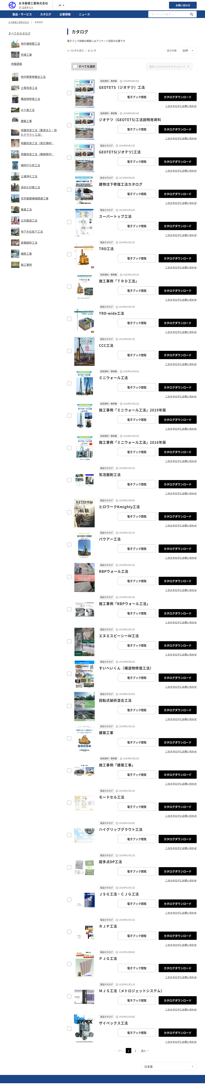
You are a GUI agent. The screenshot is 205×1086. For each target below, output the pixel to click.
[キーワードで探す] (192, 14)
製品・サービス (22, 14)
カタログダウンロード (178, 97)
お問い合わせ (183, 5)
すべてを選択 (84, 66)
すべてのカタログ (19, 33)
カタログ (45, 14)
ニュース (84, 14)
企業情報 (65, 14)
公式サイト (26, 7)
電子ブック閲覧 (137, 97)
